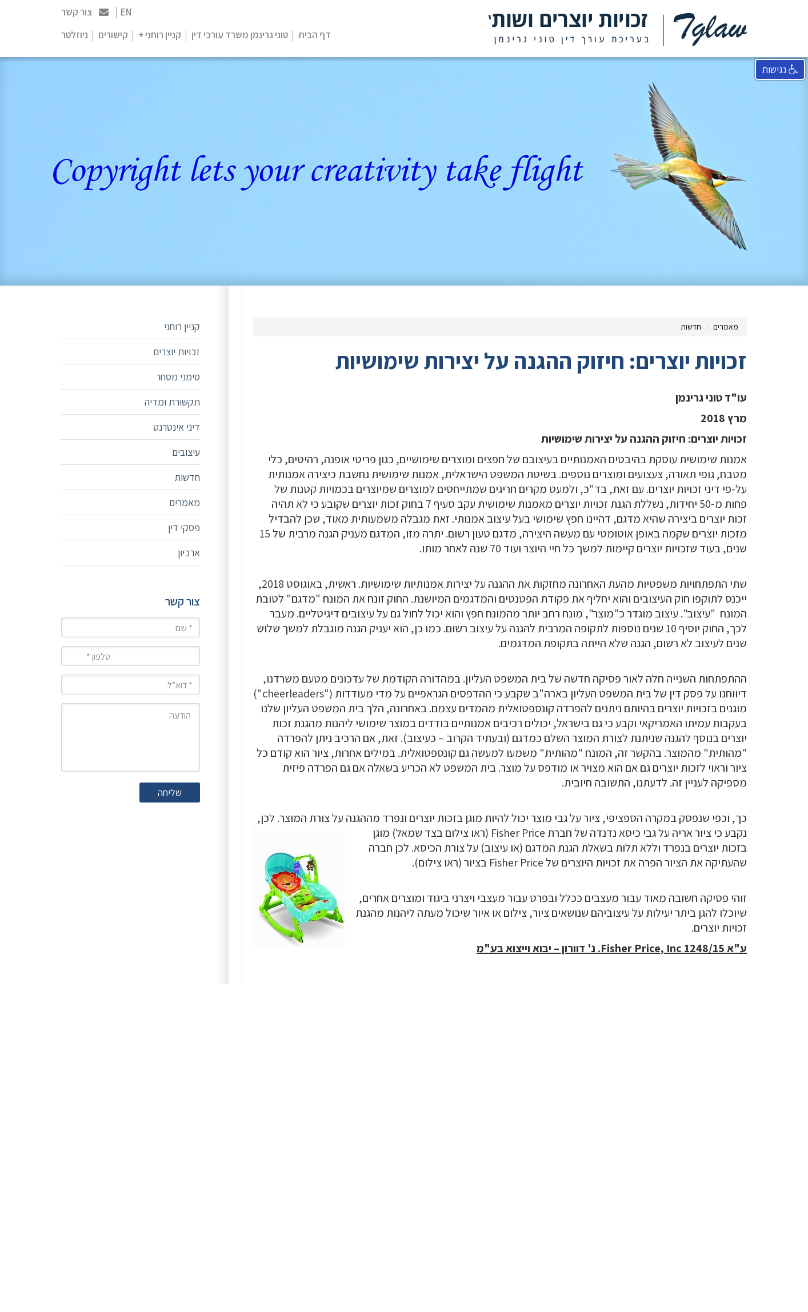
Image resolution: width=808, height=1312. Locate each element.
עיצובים (186, 452)
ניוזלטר (74, 35)
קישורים (113, 35)
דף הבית (314, 35)
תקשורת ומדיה (172, 401)
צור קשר (85, 12)
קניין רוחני (182, 326)
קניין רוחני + (159, 35)
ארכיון (189, 552)
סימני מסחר (178, 376)
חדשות (691, 327)
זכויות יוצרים (176, 351)
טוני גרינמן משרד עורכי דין (239, 35)
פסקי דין (184, 527)
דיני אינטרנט (176, 427)
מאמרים (725, 327)
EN (126, 12)
